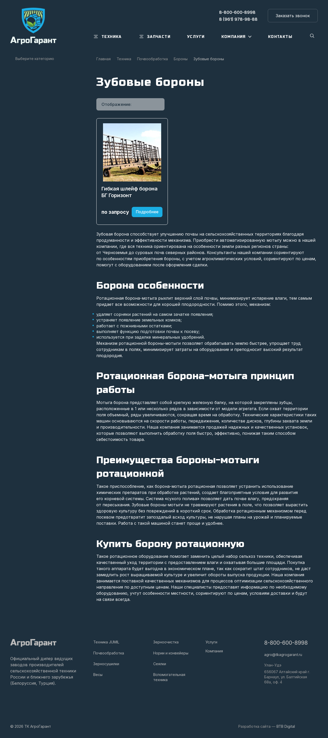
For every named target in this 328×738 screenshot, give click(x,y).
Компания (214, 651)
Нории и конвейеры (170, 653)
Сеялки (159, 664)
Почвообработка (108, 653)
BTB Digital (285, 726)
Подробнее (147, 214)
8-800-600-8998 (286, 643)
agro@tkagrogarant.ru (283, 655)
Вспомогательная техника (169, 677)
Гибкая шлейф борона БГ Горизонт (130, 194)
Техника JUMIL (106, 642)
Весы (97, 674)
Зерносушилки (106, 664)
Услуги (211, 642)
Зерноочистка (166, 642)
